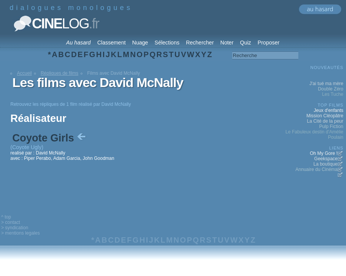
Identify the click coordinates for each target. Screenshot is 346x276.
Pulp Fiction (331, 126)
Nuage (140, 42)
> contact (10, 222)
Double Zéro (330, 89)
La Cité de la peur (325, 121)
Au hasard (78, 42)
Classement (111, 42)
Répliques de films (59, 73)
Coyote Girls (49, 138)
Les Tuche (332, 94)
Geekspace (326, 158)
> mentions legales (20, 233)
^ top (6, 217)
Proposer (268, 42)
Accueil (24, 73)
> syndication (14, 227)
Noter (226, 42)
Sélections (167, 42)
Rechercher (200, 42)
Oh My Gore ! (324, 153)
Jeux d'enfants (328, 110)
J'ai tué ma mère (326, 83)
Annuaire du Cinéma (317, 169)
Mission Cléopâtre (324, 115)
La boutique (325, 164)
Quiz (245, 42)
